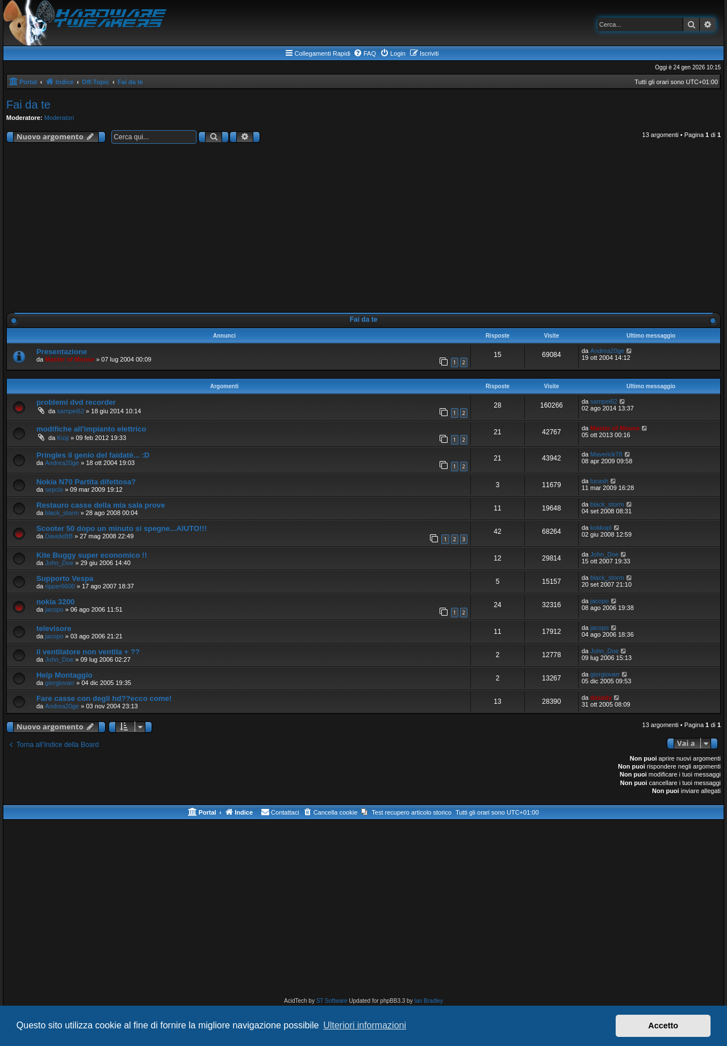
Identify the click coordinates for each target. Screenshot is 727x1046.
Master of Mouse (69, 359)
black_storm (61, 512)
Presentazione (61, 351)
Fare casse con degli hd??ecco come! (104, 698)
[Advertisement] (363, 230)
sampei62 (70, 411)
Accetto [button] (663, 1025)
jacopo (54, 609)
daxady (601, 697)
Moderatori (59, 117)
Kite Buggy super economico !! (91, 555)
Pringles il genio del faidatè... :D (92, 455)
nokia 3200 (55, 601)
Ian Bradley (428, 1001)
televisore (54, 628)
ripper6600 (60, 586)
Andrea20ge (607, 350)
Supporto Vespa (64, 578)
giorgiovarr (59, 682)
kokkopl (600, 527)
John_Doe (59, 562)
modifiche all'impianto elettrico (91, 429)
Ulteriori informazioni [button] (364, 1025)
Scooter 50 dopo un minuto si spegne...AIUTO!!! (121, 528)
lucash (599, 481)
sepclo (54, 489)
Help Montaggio (64, 675)
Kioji (63, 437)
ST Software (332, 1001)
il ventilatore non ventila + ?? (88, 651)
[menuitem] (364, 53)
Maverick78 (606, 454)
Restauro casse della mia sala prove (100, 505)
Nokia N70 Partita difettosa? (86, 482)
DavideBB (59, 536)
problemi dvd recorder (76, 402)
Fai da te (28, 104)
